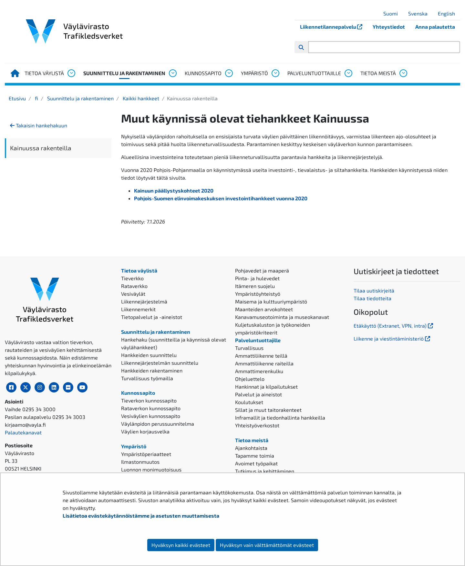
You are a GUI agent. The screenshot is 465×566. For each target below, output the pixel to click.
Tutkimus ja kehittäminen (264, 471)
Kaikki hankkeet (140, 98)
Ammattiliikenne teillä (261, 356)
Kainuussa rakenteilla (40, 148)
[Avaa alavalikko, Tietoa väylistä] (71, 73)
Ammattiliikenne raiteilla (264, 363)
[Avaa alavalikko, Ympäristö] (275, 73)
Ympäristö (254, 73)
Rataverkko (134, 286)
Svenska (420, 13)
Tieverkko (132, 278)
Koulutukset (249, 402)
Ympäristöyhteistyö (257, 294)
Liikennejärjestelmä (144, 301)
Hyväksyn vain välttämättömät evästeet (267, 545)
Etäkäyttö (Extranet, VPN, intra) (394, 326)
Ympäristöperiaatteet (146, 454)
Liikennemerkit (138, 309)
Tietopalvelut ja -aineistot (151, 317)
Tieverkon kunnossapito (149, 400)
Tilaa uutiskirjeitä (374, 290)
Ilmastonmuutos (140, 462)
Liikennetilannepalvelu (333, 27)
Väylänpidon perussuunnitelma (157, 424)
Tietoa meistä (378, 73)
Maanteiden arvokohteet (264, 309)
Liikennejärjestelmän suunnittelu (159, 363)
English (449, 13)
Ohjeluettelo (249, 379)
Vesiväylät (133, 294)
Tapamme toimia (254, 455)
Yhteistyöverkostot (257, 425)
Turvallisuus (249, 348)
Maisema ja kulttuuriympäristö (271, 301)
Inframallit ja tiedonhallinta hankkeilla (280, 417)
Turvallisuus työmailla (147, 378)
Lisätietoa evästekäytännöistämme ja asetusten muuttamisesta (141, 515)
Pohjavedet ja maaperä (262, 270)
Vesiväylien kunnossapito (150, 416)
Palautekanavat (23, 432)
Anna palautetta (435, 27)
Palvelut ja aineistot (258, 394)
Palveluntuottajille (314, 73)
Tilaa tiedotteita (372, 298)
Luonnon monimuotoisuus (151, 469)
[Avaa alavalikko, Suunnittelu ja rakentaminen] (172, 73)
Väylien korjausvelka (145, 431)
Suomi (393, 13)
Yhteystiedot (389, 27)
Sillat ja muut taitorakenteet (268, 410)
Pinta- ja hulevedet (257, 278)
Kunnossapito (203, 73)
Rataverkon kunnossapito (151, 408)
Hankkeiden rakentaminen (151, 370)
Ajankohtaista (251, 448)
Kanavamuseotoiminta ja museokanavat (282, 317)
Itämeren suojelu (255, 286)
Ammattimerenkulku (259, 371)
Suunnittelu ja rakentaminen (124, 73)
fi (36, 98)
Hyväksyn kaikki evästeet (180, 545)
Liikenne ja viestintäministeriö (392, 338)
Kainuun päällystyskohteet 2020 (173, 190)
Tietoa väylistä (44, 73)
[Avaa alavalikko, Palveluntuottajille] (348, 73)
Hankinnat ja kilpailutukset (266, 386)
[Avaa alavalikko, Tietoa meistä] (403, 73)
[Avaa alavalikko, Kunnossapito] (229, 73)
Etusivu (17, 98)
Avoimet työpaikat (256, 463)
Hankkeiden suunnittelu (149, 355)
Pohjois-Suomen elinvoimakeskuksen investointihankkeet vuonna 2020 (220, 198)
